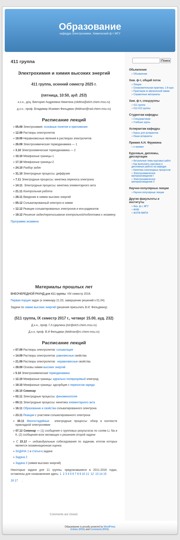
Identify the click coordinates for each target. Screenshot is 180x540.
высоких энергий (54, 367)
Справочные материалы (146, 94)
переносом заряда (82, 385)
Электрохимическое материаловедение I (143, 174)
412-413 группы (141, 108)
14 (100, 474)
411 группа (139, 105)
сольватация (64, 349)
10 (83, 474)
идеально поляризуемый (69, 379)
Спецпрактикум (141, 119)
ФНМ (136, 209)
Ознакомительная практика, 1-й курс (153, 87)
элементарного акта (82, 402)
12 (92, 474)
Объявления (140, 73)
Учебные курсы (141, 122)
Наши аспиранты (142, 136)
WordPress (109, 526)
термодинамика (59, 373)
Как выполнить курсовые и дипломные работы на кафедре (148, 165)
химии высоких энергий (40, 307)
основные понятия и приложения (65, 126)
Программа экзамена (25, 221)
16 (12, 480)
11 (87, 474)
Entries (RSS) (78, 529)
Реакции (28, 415)
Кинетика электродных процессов (152, 170)
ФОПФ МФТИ (140, 213)
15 (104, 474)
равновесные (65, 355)
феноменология (66, 396)
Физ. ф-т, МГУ (140, 206)
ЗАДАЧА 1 (22, 451)
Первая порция (21, 300)
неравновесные (67, 361)
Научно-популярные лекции (148, 192)
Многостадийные (38, 421)
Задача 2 (21, 457)
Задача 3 (21, 463)
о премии (138, 146)
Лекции (137, 84)
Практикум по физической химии (151, 91)
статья (36, 451)
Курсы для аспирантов (145, 133)
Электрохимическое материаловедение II (143, 180)
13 (97, 474)
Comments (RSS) (99, 529)
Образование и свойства (39, 408)
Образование (90, 26)
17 (16, 480)
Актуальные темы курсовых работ (152, 160)
